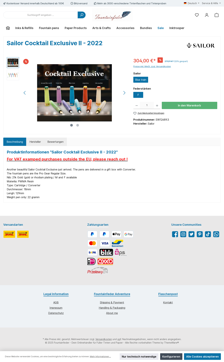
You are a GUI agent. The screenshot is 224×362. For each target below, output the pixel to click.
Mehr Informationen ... (100, 356)
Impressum (56, 307)
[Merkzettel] (197, 15)
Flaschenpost (168, 294)
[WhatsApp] (216, 234)
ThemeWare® (171, 342)
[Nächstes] (124, 92)
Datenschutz (56, 313)
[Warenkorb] (216, 15)
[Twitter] (191, 234)
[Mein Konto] (207, 15)
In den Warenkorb (189, 105)
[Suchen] (82, 15)
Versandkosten (103, 339)
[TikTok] (208, 234)
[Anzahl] (147, 105)
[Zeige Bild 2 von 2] (77, 125)
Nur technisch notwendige (139, 356)
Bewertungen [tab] (55, 141)
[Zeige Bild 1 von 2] (71, 125)
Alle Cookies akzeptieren (202, 356)
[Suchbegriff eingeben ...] (40, 15)
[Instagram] (183, 234)
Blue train (140, 79)
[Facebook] (175, 234)
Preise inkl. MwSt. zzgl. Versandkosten (152, 66)
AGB (56, 302)
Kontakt (168, 302)
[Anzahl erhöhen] (157, 105)
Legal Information (56, 294)
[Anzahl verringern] (136, 105)
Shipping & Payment (112, 302)
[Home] (8, 28)
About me (112, 313)
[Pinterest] (199, 234)
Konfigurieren (171, 356)
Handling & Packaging (112, 307)
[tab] (14, 142)
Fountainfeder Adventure (112, 294)
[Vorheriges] (24, 92)
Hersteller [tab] (35, 141)
